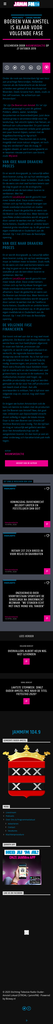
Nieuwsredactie (35, 45)
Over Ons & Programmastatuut (20, 819)
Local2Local (19, 196)
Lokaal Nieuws (33, 17)
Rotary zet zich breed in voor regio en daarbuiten (26, 552)
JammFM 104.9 (26, 732)
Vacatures (12, 830)
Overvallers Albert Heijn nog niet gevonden (27, 653)
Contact (11, 827)
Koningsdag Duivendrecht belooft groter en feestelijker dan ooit (27, 505)
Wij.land (13, 155)
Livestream (11, 812)
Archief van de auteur (26, 463)
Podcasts (10, 816)
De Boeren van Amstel (23, 105)
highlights (17, 17)
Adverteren (13, 823)
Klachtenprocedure (15, 834)
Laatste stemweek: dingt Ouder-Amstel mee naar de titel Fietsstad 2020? (26, 691)
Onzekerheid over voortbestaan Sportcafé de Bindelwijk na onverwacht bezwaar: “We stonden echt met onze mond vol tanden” (26, 600)
